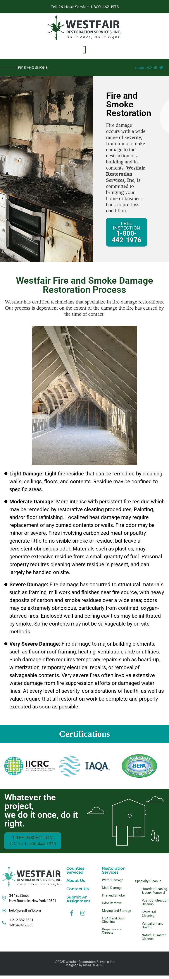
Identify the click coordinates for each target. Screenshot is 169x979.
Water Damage (112, 884)
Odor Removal (112, 907)
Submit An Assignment (78, 902)
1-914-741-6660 (21, 929)
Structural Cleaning (149, 917)
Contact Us (77, 892)
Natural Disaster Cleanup (154, 940)
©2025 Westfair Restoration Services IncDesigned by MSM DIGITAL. (84, 966)
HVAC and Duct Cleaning (113, 923)
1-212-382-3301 (21, 923)
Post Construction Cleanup (155, 906)
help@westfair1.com (25, 914)
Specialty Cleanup (148, 884)
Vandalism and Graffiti (152, 929)
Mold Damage (112, 891)
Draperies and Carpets (112, 934)
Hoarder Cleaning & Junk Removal (154, 894)
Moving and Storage (116, 914)
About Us (75, 884)
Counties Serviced (75, 873)
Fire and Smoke (113, 899)
